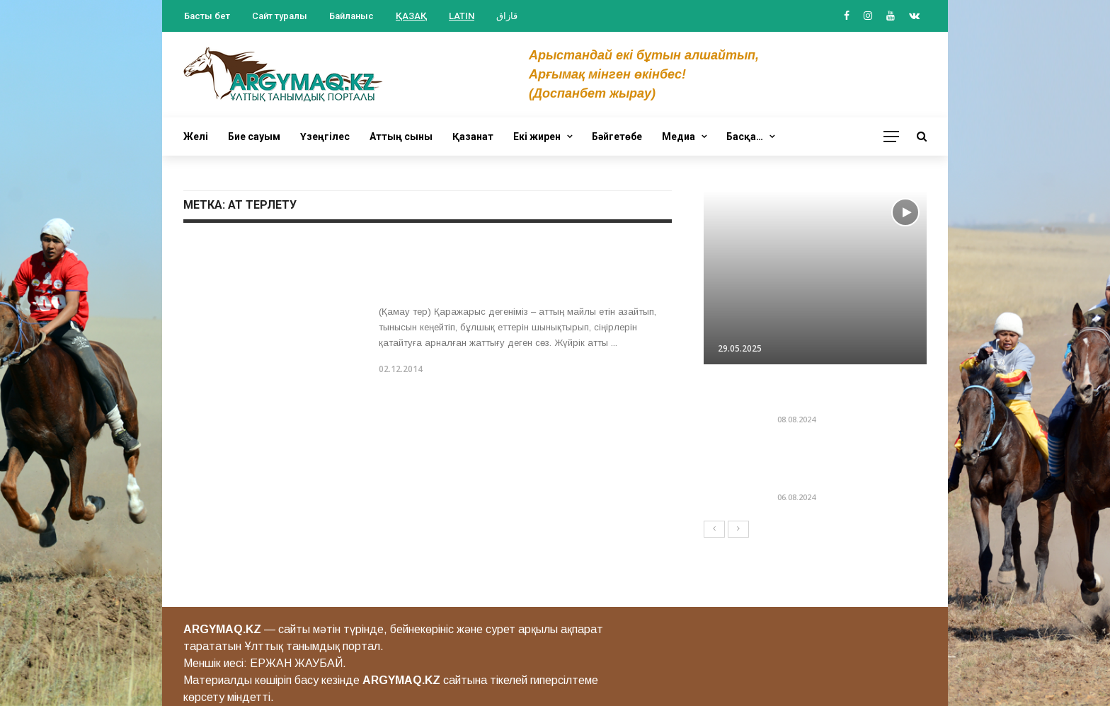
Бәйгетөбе (617, 136)
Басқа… (744, 136)
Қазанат (472, 136)
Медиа (678, 136)
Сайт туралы (279, 16)
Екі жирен (537, 136)
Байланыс (351, 16)
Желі (195, 136)
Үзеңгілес (325, 136)
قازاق (506, 16)
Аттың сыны (401, 136)
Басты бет (207, 16)
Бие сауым (254, 136)
